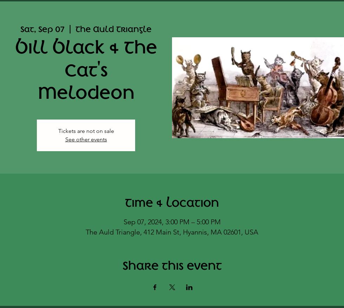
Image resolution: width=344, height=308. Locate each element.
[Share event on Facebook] (155, 287)
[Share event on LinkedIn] (189, 287)
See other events (86, 139)
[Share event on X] (172, 287)
